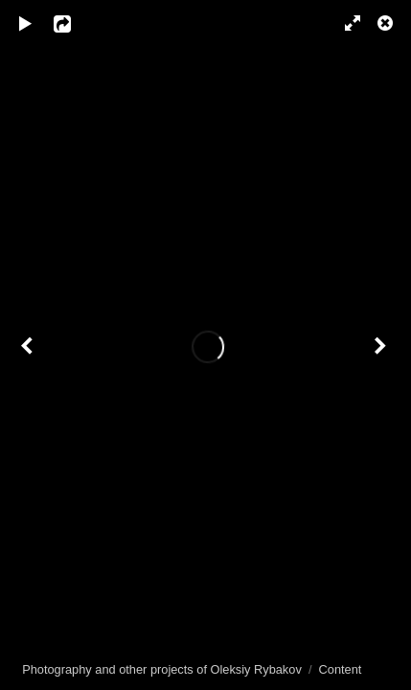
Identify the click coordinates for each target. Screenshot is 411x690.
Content (340, 669)
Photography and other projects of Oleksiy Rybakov (162, 669)
